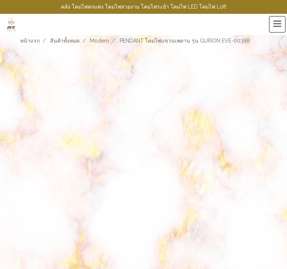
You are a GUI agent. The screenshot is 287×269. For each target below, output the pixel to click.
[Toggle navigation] (277, 24)
